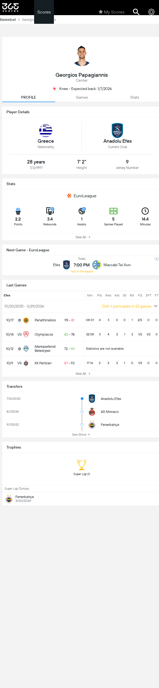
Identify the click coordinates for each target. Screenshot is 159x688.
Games (82, 97)
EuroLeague (81, 195)
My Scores (111, 12)
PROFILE (28, 97)
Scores (44, 12)
